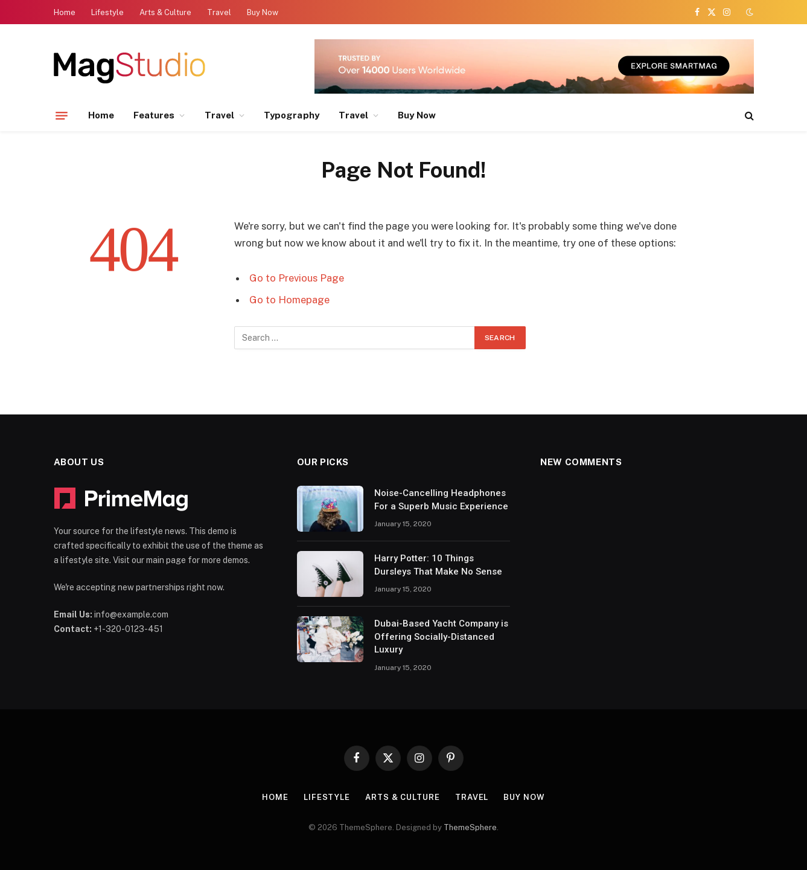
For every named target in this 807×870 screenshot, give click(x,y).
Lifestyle (107, 12)
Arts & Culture (165, 12)
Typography (291, 115)
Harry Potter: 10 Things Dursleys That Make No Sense (438, 564)
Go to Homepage (289, 300)
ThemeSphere (470, 827)
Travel (219, 12)
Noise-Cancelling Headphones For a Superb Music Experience (441, 499)
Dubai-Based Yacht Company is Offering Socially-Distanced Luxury (441, 636)
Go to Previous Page (296, 278)
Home (64, 12)
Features (154, 115)
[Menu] (62, 115)
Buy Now (262, 12)
